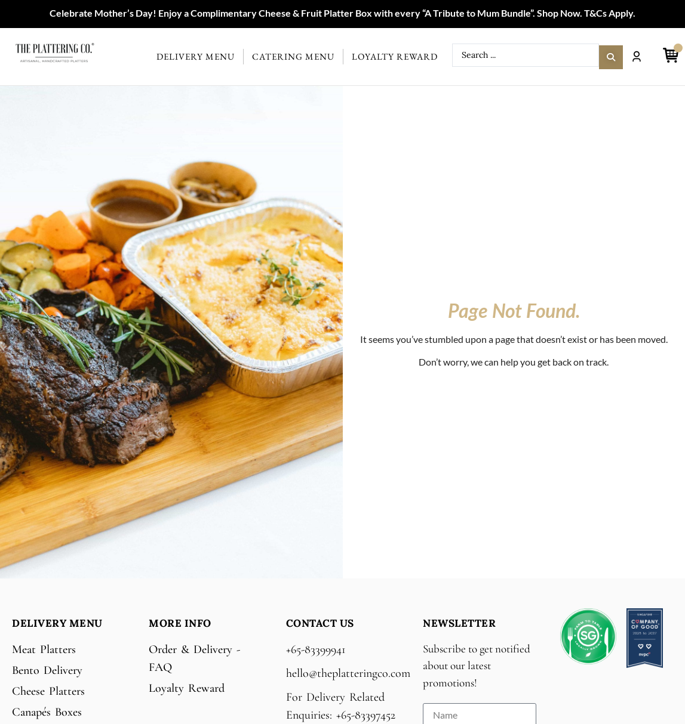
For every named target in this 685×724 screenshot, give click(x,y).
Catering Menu (293, 56)
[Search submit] (611, 55)
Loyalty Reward (395, 56)
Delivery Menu (195, 56)
